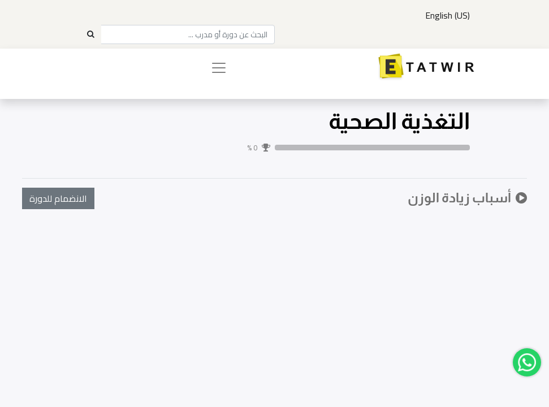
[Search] (90, 34)
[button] (58, 198)
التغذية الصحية (399, 121)
